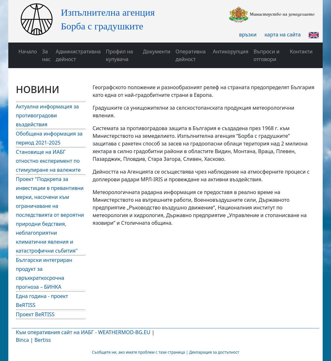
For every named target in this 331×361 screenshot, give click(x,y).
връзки (248, 34)
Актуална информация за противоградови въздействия (47, 115)
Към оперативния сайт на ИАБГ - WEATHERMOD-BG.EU (83, 332)
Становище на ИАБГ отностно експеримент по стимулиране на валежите (48, 160)
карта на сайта (282, 34)
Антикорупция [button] (230, 51)
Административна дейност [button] (78, 55)
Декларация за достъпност (214, 352)
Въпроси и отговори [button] (267, 55)
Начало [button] (28, 51)
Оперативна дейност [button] (191, 55)
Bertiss (43, 339)
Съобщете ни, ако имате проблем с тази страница (138, 352)
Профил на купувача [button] (119, 55)
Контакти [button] (301, 51)
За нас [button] (46, 55)
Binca (22, 339)
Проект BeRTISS (35, 314)
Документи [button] (156, 51)
